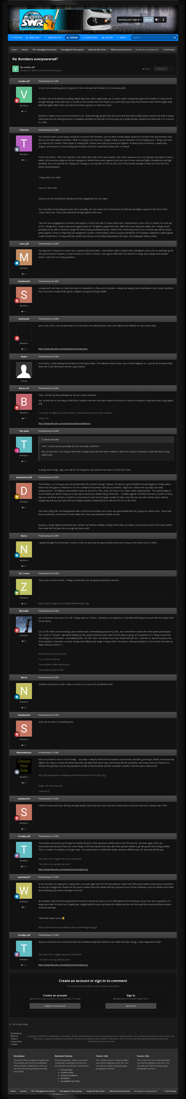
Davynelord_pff (24, 477)
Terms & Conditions (69, 1075)
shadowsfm (24, 281)
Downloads (91, 37)
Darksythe (24, 318)
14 (24, 160)
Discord (17, 37)
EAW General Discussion (50, 70)
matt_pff (24, 243)
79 (24, 418)
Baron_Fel (24, 388)
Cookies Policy (67, 1072)
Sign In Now (131, 1006)
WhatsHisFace (24, 752)
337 (24, 566)
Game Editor (54, 37)
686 (24, 603)
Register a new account (55, 1006)
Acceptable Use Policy (70, 1081)
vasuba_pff (29, 67)
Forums (73, 37)
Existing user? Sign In (130, 20)
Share (146, 69)
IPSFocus (14, 1036)
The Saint (24, 431)
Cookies (14, 1044)
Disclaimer (65, 1078)
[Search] (144, 37)
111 (24, 311)
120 (24, 111)
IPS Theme (15, 1033)
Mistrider (24, 611)
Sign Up (148, 19)
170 (24, 461)
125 (24, 349)
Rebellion (34, 37)
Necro (24, 535)
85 (24, 641)
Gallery (108, 37)
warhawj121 (24, 877)
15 (24, 782)
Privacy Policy (16, 1041)
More (123, 37)
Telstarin (24, 130)
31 (24, 907)
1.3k (24, 866)
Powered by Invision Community (101, 1041)
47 (24, 507)
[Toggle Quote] (42, 439)
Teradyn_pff (24, 836)
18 (24, 274)
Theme (14, 1039)
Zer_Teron (24, 573)
